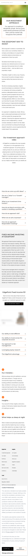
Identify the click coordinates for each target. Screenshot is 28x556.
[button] (14, 192)
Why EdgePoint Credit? (14, 304)
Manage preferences (7, 553)
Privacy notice (9, 532)
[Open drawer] (25, 2)
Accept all (7, 549)
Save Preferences (20, 549)
